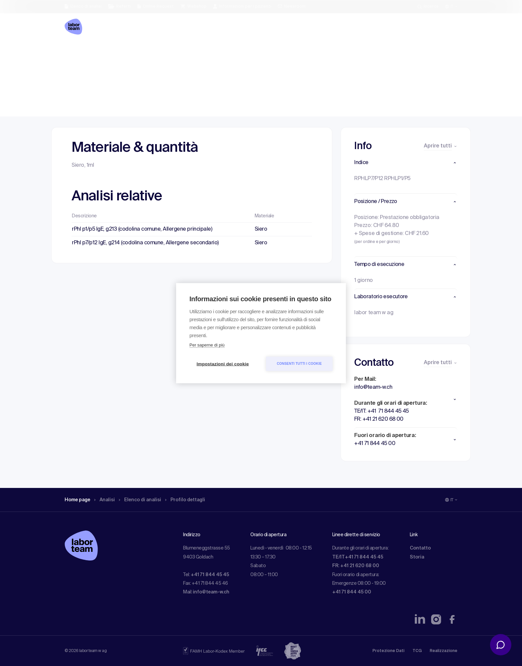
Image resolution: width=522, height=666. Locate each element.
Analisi (109, 51)
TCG (417, 651)
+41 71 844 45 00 (351, 592)
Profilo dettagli (197, 51)
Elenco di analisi (147, 51)
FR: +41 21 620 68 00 (355, 565)
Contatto (420, 548)
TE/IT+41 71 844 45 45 (357, 557)
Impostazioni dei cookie (223, 363)
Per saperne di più (207, 344)
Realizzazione (443, 651)
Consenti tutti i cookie (299, 363)
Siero (261, 229)
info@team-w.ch (211, 592)
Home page (79, 51)
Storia (417, 557)
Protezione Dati (388, 651)
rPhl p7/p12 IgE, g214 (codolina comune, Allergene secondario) (145, 243)
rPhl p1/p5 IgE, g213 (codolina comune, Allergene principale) (142, 229)
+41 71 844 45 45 (210, 574)
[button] (405, 163)
